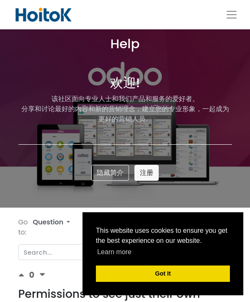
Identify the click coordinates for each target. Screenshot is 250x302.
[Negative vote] (42, 275)
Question (49, 222)
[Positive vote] (23, 275)
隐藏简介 (110, 172)
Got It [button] (163, 273)
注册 (146, 172)
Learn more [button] (114, 251)
